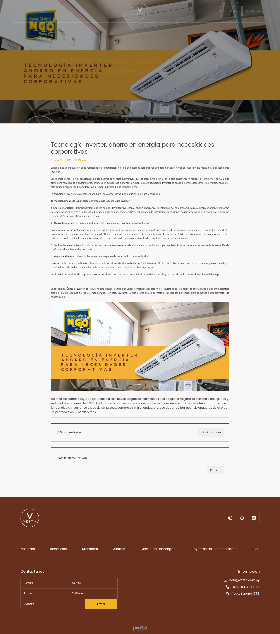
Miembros (90, 549)
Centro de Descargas (157, 549)
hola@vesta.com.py (242, 580)
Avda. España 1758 (243, 593)
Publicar (215, 470)
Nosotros (27, 549)
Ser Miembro (254, 11)
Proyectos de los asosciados (214, 549)
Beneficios (58, 549)
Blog (256, 549)
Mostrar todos (211, 432)
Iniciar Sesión (229, 11)
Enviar (101, 604)
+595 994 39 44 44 (243, 587)
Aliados (119, 549)
